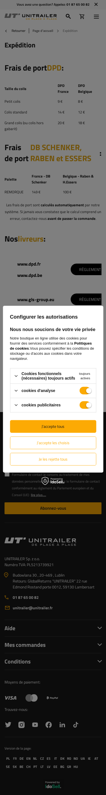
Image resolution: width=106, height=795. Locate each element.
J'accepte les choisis (53, 443)
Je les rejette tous (53, 459)
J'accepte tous (53, 426)
